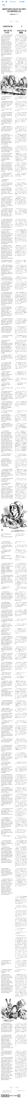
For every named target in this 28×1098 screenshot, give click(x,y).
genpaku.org (23, 1090)
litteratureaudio (9, 1092)
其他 (4, 5)
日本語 (22, 2)
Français (13, 2)
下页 (16, 21)
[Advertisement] (14, 16)
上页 (11, 21)
